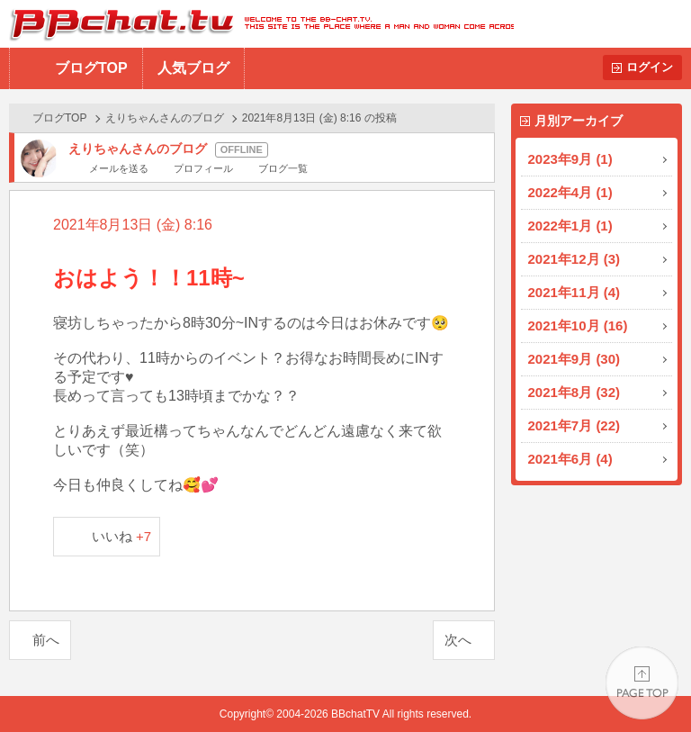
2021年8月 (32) (574, 392)
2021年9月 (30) (574, 358)
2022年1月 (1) (570, 225)
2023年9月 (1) (570, 159)
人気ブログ (193, 68)
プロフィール (203, 168)
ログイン (649, 67)
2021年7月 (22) (574, 425)
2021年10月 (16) (578, 325)
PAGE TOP (642, 683)
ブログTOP (91, 68)
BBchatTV (257, 24)
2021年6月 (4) (570, 458)
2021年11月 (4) (574, 292)
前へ (45, 639)
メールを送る (118, 168)
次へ (457, 639)
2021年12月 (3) (574, 259)
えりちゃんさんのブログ (164, 118)
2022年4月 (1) (570, 192)
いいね (122, 536)
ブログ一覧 (283, 168)
